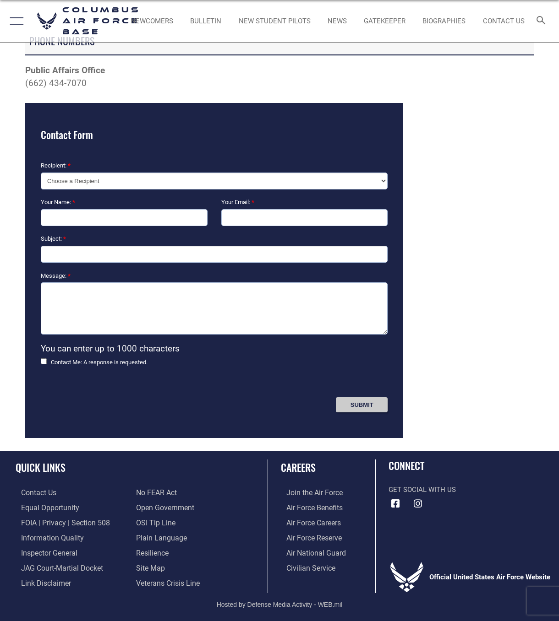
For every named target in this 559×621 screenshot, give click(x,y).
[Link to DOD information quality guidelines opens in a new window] (45, 536)
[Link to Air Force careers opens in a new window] (307, 522)
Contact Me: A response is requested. (99, 362)
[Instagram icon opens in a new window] (418, 504)
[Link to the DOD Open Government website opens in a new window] (163, 507)
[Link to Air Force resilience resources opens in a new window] (152, 550)
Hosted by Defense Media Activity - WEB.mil (280, 600)
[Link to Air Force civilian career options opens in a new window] (304, 565)
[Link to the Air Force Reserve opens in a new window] (308, 536)
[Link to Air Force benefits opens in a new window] (308, 507)
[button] (15, 21)
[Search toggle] (543, 21)
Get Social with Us (422, 490)
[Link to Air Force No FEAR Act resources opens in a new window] (156, 492)
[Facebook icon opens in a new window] (395, 504)
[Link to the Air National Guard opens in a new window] (309, 550)
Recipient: (56, 165)
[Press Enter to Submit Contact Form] (362, 404)
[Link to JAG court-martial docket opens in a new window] (55, 565)
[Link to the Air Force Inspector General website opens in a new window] (43, 550)
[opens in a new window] (384, 21)
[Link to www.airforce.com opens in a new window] (308, 492)
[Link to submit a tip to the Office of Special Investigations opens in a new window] (154, 522)
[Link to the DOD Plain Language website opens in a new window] (159, 536)
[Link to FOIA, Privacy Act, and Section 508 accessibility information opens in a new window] (57, 522)
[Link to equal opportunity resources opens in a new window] (43, 507)
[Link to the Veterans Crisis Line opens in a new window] (167, 579)
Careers (298, 467)
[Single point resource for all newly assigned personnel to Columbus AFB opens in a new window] (152, 21)
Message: (56, 275)
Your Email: (237, 202)
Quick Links (41, 467)
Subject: (53, 238)
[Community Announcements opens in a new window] (206, 21)
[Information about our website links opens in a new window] (39, 579)
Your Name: (58, 202)
